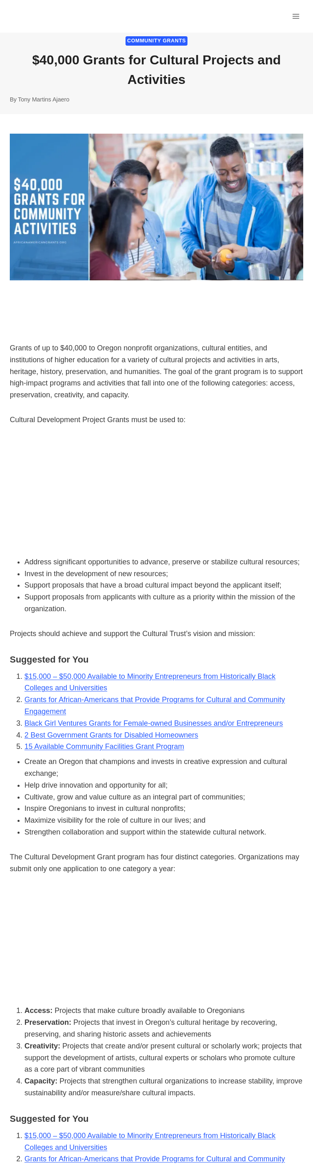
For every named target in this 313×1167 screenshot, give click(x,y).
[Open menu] (295, 16)
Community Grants (156, 41)
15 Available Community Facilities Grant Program (104, 746)
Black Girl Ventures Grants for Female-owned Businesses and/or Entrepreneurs (153, 723)
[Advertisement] (156, 496)
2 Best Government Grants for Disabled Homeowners (111, 735)
